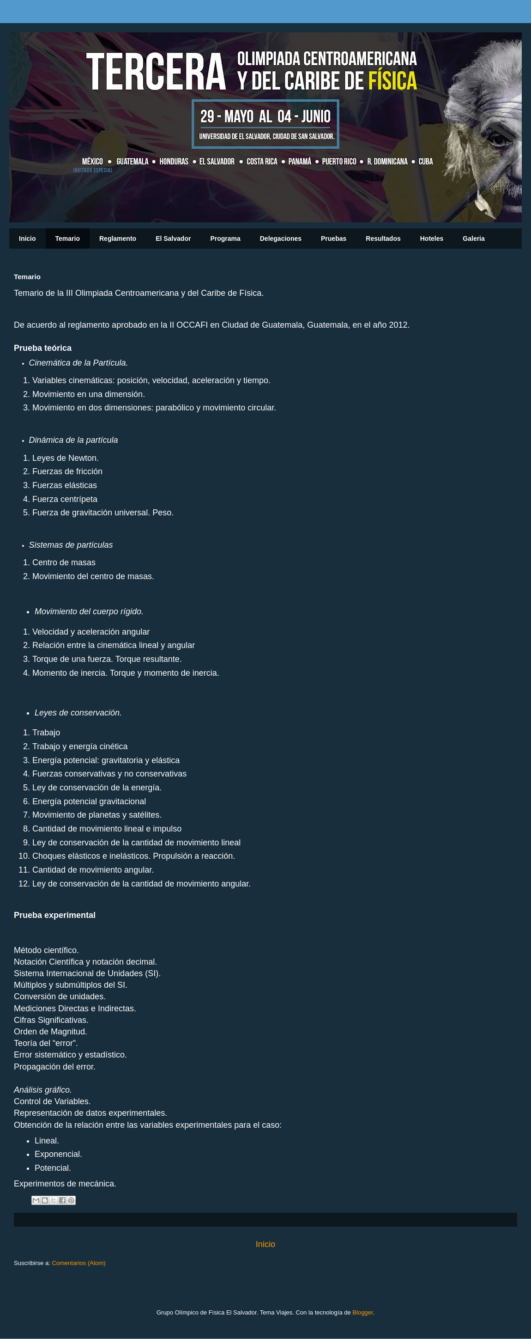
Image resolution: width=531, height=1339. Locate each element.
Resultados (383, 238)
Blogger (362, 1312)
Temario (67, 238)
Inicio (27, 238)
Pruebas (333, 238)
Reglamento (117, 238)
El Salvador (173, 238)
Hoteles (432, 238)
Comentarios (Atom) (78, 1263)
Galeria (473, 238)
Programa (225, 238)
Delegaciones (281, 238)
